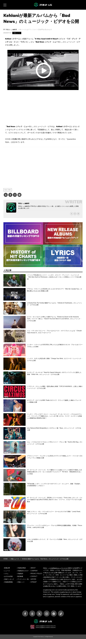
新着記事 (7, 568)
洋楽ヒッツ (20, 582)
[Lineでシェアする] (15, 195)
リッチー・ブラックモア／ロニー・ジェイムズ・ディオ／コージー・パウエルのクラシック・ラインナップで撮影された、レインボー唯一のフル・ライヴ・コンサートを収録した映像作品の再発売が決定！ (54, 416)
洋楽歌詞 (20, 573)
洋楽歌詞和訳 (21, 568)
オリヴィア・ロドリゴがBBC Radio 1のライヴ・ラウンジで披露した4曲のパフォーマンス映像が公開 (54, 401)
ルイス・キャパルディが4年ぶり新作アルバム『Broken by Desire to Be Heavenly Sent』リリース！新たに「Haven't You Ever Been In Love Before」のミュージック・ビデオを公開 (54, 319)
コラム (6, 573)
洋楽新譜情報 (8, 582)
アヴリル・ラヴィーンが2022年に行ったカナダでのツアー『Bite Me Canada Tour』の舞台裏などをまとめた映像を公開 (54, 290)
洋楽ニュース (16, 33)
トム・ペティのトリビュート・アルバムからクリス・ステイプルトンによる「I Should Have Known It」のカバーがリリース (54, 332)
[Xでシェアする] (6, 195)
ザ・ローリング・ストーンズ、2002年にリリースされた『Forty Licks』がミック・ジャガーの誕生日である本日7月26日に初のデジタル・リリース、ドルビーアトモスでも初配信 (54, 499)
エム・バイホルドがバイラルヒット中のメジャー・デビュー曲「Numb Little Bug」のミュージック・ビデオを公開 (54, 443)
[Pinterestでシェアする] (19, 195)
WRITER (33, 579)
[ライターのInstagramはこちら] (74, 213)
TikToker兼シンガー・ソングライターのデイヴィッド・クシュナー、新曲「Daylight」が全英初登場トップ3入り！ (54, 485)
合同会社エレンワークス (59, 568)
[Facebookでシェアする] (10, 195)
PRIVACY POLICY (36, 573)
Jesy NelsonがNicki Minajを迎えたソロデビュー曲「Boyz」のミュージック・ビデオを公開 (54, 429)
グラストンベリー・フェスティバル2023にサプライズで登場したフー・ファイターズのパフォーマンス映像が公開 (54, 457)
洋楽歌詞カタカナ (23, 571)
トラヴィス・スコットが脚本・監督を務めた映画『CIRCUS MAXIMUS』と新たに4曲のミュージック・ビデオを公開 (54, 387)
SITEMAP (34, 582)
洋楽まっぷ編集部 (11, 29)
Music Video (7, 190)
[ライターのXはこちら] (71, 213)
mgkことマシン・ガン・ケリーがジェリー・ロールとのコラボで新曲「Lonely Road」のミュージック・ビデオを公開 (54, 512)
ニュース (7, 571)
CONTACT (34, 576)
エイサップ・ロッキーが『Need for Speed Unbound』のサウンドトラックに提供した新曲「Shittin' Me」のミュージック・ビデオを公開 (54, 373)
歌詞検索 (20, 576)
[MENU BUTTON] (5, 5)
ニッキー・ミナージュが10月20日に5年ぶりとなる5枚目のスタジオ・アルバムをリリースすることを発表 (54, 345)
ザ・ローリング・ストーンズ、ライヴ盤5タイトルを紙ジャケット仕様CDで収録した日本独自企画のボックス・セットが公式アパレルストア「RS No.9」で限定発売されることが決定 (54, 472)
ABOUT (33, 568)
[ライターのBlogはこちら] (78, 213)
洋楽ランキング (9, 579)
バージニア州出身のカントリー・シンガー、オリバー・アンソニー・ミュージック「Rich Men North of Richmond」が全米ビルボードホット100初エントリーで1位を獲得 (54, 277)
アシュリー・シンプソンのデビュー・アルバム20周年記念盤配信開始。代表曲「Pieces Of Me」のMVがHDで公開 (54, 526)
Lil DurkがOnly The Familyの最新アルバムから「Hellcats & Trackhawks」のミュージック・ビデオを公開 (54, 304)
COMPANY (34, 571)
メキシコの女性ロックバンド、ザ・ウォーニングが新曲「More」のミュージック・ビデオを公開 (54, 540)
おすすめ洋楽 (8, 576)
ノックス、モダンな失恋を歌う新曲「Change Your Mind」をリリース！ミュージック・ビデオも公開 (54, 359)
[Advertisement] (42, 107)
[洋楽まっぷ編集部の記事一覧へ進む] (11, 207)
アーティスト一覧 (23, 579)
